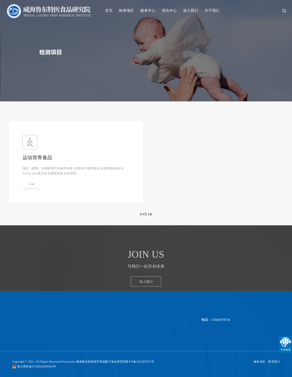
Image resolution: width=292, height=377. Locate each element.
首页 (109, 11)
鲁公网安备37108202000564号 (36, 366)
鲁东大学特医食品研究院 (43, 356)
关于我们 (212, 11)
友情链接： (16, 356)
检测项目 (126, 11)
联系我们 (274, 361)
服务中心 (147, 11)
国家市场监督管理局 (75, 356)
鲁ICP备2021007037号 (140, 361)
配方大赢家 (17, 340)
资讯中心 (169, 11)
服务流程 (259, 361)
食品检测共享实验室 (135, 334)
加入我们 (190, 11)
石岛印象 (42, 340)
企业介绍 (89, 340)
